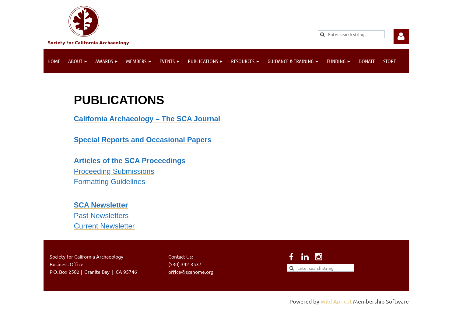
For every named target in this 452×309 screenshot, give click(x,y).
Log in (401, 36)
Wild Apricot (336, 301)
